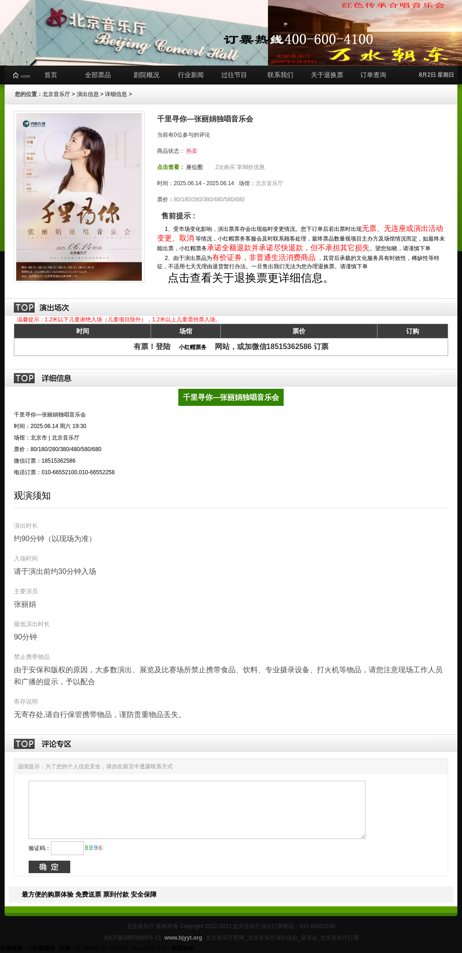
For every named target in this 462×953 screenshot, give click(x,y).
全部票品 (98, 74)
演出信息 (88, 94)
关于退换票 (327, 74)
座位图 (194, 167)
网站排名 (95, 948)
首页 (50, 74)
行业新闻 (191, 74)
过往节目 (234, 74)
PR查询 (118, 948)
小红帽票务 (193, 347)
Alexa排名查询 (149, 948)
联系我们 (280, 74)
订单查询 (373, 74)
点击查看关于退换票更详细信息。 (249, 277)
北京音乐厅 (56, 94)
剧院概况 (146, 74)
